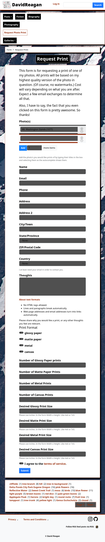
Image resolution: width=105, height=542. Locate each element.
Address (24, 201)
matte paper (33, 339)
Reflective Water (18, 490)
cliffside (13, 483)
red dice (49, 493)
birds (67, 490)
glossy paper (33, 333)
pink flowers (62, 487)
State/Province (29, 236)
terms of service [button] (55, 464)
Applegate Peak (18, 497)
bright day (48, 497)
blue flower (82, 490)
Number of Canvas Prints (36, 395)
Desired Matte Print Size (35, 420)
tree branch (28, 483)
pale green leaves (67, 493)
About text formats (29, 299)
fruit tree (80, 497)
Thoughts (25, 275)
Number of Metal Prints (35, 383)
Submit (25, 470)
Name (23, 167)
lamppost (14, 500)
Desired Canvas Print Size (36, 449)
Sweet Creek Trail (41, 490)
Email (23, 178)
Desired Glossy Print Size (35, 406)
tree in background (57, 483)
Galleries (9, 40)
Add (23, 147)
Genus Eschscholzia (66, 500)
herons (34, 497)
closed (84, 500)
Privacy (13, 519)
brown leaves (33, 493)
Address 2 (25, 213)
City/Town (26, 224)
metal (29, 345)
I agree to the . (45, 464)
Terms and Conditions (36, 519)
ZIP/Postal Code (30, 247)
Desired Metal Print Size (35, 435)
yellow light (45, 500)
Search (98, 5)
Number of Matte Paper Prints (39, 372)
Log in (56, 3)
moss (57, 490)
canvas (29, 352)
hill (41, 483)
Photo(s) (24, 121)
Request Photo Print (15, 32)
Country (24, 259)
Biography (34, 16)
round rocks (64, 497)
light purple (15, 493)
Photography (11, 24)
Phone (23, 190)
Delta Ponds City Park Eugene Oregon (29, 487)
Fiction (20, 16)
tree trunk (29, 500)
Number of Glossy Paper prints (40, 360)
